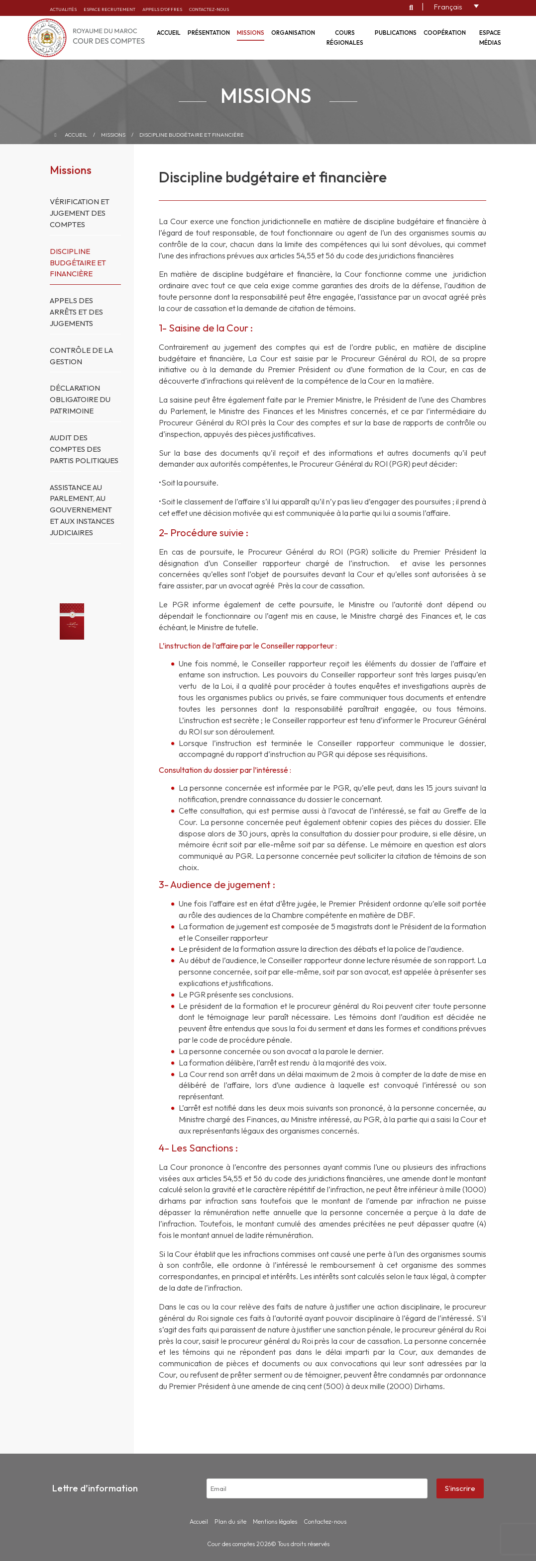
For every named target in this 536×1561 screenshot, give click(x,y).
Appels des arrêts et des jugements (76, 312)
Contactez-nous (209, 9)
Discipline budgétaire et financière (191, 134)
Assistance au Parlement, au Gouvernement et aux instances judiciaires (82, 510)
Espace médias (490, 37)
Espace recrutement (109, 9)
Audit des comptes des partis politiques (84, 449)
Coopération (445, 32)
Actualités (63, 9)
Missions (250, 32)
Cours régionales (344, 37)
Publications (396, 32)
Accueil (76, 134)
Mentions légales (275, 1521)
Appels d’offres (162, 9)
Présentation (209, 32)
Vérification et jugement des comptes (79, 213)
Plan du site (230, 1521)
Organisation (293, 32)
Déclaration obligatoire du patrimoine (80, 399)
